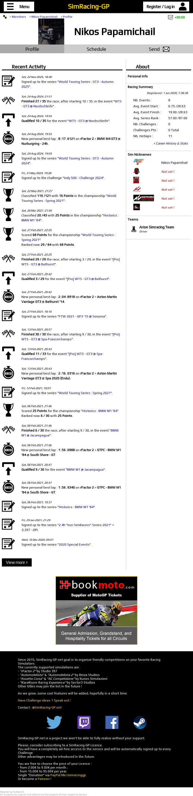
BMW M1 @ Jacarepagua (85, 469)
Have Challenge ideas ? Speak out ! (44, 700)
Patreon (44, 779)
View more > (17, 562)
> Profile (66, 16)
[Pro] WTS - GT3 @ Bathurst (87, 279)
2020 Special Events (74, 544)
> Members (18, 16)
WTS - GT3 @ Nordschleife (88, 121)
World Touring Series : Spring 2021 (85, 393)
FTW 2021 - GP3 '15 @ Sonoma (82, 316)
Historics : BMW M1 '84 (99, 411)
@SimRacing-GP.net (47, 707)
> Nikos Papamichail (43, 16)
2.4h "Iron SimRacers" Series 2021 (84, 525)
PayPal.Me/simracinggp (68, 775)
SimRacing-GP (88, 6)
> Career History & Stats (170, 143)
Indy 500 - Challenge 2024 (83, 178)
